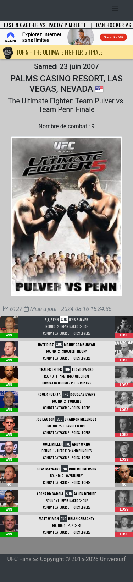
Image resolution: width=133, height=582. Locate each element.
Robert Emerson (82, 469)
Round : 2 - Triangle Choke (66, 426)
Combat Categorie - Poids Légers (66, 333)
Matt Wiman (49, 518)
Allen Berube (85, 493)
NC (65, 468)
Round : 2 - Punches (66, 401)
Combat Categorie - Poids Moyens (66, 383)
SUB (64, 319)
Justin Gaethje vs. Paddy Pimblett (45, 24)
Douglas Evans (82, 394)
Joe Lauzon (46, 419)
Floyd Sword (83, 369)
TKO (65, 394)
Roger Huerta (49, 394)
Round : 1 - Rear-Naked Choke (67, 500)
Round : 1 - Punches (66, 525)
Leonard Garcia (50, 493)
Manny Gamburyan (79, 344)
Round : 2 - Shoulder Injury (66, 351)
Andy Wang (81, 444)
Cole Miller (53, 444)
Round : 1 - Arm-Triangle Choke (66, 376)
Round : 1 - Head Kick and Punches (66, 450)
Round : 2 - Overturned (66, 475)
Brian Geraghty (81, 518)
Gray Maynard (49, 469)
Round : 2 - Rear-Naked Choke (66, 326)
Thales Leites (50, 369)
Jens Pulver (78, 319)
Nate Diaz (46, 344)
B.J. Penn (52, 319)
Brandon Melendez (80, 419)
